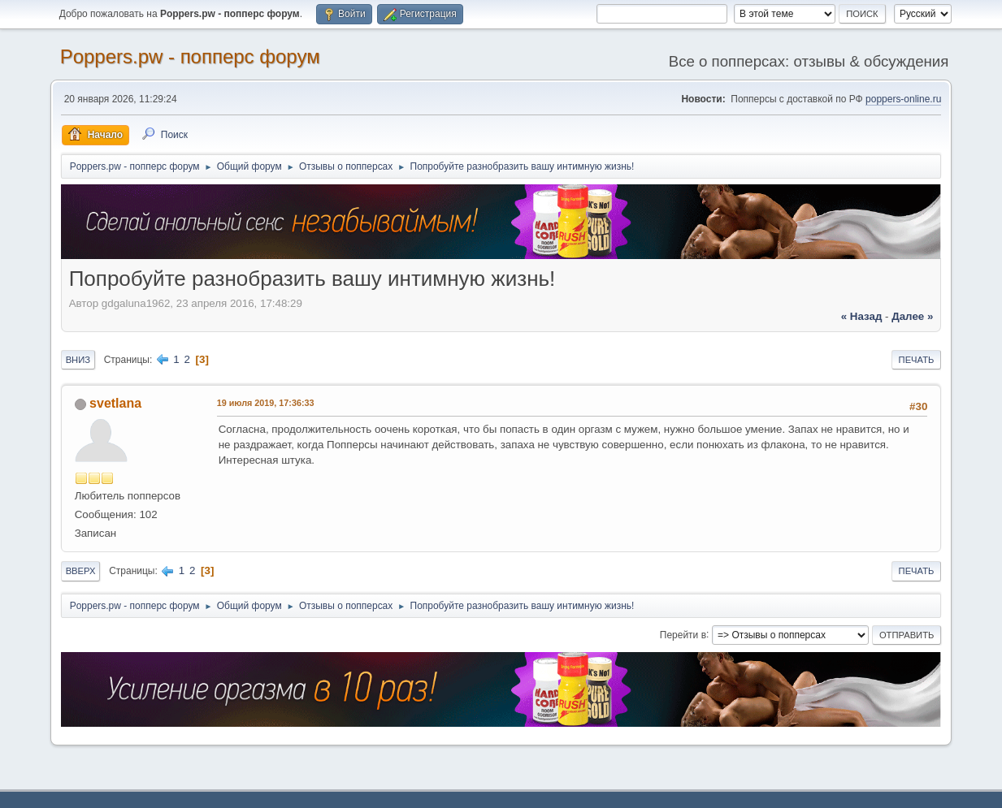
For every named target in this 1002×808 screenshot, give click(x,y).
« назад (862, 316)
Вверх (81, 571)
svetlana (115, 403)
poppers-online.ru (903, 99)
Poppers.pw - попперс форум (190, 56)
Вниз (78, 360)
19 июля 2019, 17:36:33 (265, 403)
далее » (912, 316)
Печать (917, 360)
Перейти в (683, 634)
